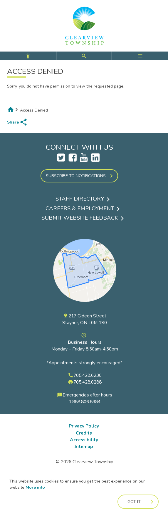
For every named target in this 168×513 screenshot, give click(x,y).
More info (35, 487)
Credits (84, 433)
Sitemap (84, 446)
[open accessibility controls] (28, 56)
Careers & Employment (80, 208)
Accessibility (84, 440)
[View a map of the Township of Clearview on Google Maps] (84, 309)
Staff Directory (80, 199)
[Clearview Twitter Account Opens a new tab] (61, 160)
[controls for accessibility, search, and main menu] (84, 56)
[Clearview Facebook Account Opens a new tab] (72, 160)
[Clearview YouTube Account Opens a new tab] (84, 160)
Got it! (134, 502)
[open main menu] (140, 56)
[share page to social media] (17, 122)
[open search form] (84, 56)
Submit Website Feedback (79, 218)
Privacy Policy (84, 426)
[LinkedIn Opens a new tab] (95, 160)
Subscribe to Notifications (76, 176)
